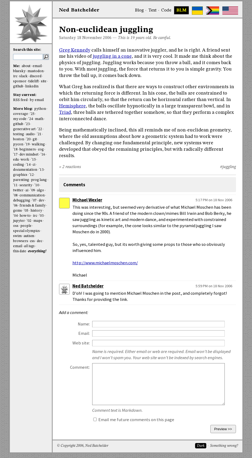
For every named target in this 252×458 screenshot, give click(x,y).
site (43, 81)
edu (16, 159)
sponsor (19, 81)
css (32, 241)
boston (18, 139)
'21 (39, 134)
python (40, 109)
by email (37, 100)
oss (15, 226)
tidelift (33, 81)
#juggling (228, 167)
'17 (15, 154)
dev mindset (29, 154)
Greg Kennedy (74, 50)
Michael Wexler (87, 200)
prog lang (39, 180)
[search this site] (28, 57)
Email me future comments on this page (133, 419)
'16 (43, 154)
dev (41, 200)
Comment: (80, 367)
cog (41, 149)
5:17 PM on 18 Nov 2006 (214, 199)
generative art (24, 129)
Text (152, 10)
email (37, 66)
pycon (18, 144)
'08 (15, 195)
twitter (18, 190)
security (26, 185)
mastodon (36, 71)
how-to (25, 216)
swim (17, 236)
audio (30, 134)
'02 (29, 221)
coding (18, 164)
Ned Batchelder (88, 286)
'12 (31, 175)
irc (15, 76)
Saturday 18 (70, 38)
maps (37, 221)
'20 (28, 139)
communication (32, 195)
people (26, 226)
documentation (25, 170)
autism (29, 236)
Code (166, 10)
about (26, 66)
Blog (139, 10)
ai (26, 190)
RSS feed (20, 100)
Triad (65, 112)
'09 (32, 190)
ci (34, 164)
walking (38, 144)
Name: (84, 324)
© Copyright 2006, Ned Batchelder (82, 446)
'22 (39, 129)
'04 (15, 216)
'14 (28, 164)
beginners (28, 149)
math (39, 119)
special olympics (26, 231)
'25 (32, 114)
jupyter (19, 221)
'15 (33, 159)
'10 (36, 185)
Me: (17, 66)
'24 (30, 119)
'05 (26, 210)
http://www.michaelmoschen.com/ (105, 263)
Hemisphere (72, 106)
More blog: (23, 109)
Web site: (81, 343)
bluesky (19, 71)
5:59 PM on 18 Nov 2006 (214, 286)
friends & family (33, 205)
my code (19, 119)
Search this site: (27, 50)
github (18, 86)
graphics (20, 175)
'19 (27, 144)
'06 (15, 205)
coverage (20, 114)
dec (39, 241)
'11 (15, 185)
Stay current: (24, 95)
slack (23, 76)
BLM (181, 10)
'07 (34, 200)
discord (35, 76)
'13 (41, 170)
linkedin (31, 86)
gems (17, 210)
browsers (20, 241)
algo (40, 190)
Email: (84, 333)
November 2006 (96, 38)
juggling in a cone (112, 56)
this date (19, 251)
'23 (27, 124)
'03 (41, 216)
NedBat (79, 10)
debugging (21, 200)
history (36, 210)
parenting (21, 180)
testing (18, 134)
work (25, 159)
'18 (15, 149)
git (35, 139)
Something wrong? (224, 446)
